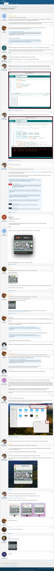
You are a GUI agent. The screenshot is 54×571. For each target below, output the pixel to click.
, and (14, 436)
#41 (52, 378)
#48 (52, 536)
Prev (2, 11)
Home (2, 3)
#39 (52, 351)
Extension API (14, 207)
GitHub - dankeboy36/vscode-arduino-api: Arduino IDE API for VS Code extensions (23, 189)
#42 (52, 396)
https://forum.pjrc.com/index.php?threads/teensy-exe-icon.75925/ (19, 311)
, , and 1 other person (16, 110)
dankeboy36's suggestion (22, 65)
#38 (52, 342)
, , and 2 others (15, 160)
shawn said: (11, 167)
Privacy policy (45, 568)
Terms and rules (39, 568)
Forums (6, 3)
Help (48, 568)
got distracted (24, 59)
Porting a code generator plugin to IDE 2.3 (16, 31)
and (13, 212)
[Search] (51, 3)
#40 (52, 369)
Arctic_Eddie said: (11, 353)
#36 (52, 293)
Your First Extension (15, 203)
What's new (11, 3)
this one (34, 47)
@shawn (9, 448)
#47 (52, 527)
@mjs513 (18, 310)
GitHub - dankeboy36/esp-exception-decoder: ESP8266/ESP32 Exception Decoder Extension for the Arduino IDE (28, 199)
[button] (14, 3)
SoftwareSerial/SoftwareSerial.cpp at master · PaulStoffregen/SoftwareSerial (22, 334)
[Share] (51, 14)
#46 (52, 518)
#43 (52, 439)
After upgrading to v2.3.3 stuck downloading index (17, 359)
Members (17, 3)
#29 (52, 55)
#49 (52, 552)
